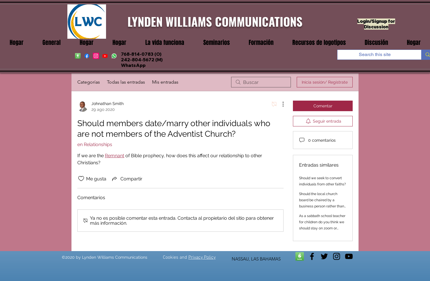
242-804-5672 (137, 59)
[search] (261, 82)
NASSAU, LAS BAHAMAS (256, 259)
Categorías (88, 82)
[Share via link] (126, 178)
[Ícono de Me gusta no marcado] (81, 178)
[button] (165, 43)
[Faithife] (78, 56)
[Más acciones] (280, 104)
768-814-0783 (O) (141, 54)
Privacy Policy (202, 257)
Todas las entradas (126, 82)
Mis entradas (165, 82)
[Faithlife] (299, 256)
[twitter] (324, 256)
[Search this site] (375, 54)
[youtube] (105, 56)
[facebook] (87, 56)
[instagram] (96, 56)
